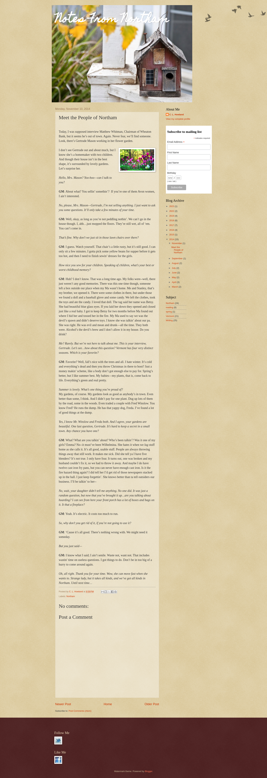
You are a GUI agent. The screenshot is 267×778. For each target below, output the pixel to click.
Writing (169, 320)
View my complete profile (178, 119)
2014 (172, 239)
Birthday (171, 173)
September (177, 258)
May (174, 277)
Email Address (176, 142)
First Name (173, 152)
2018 (172, 220)
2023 (172, 206)
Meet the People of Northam (177, 250)
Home (108, 704)
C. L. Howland (176, 114)
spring (169, 311)
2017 (172, 225)
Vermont (170, 316)
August (175, 263)
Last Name (173, 162)
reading (169, 307)
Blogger (148, 771)
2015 (172, 234)
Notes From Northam (112, 20)
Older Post (152, 704)
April (174, 282)
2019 (172, 216)
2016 (172, 230)
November (177, 243)
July (174, 268)
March (175, 286)
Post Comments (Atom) (80, 711)
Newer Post (63, 704)
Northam (70, 596)
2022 (172, 211)
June (174, 272)
